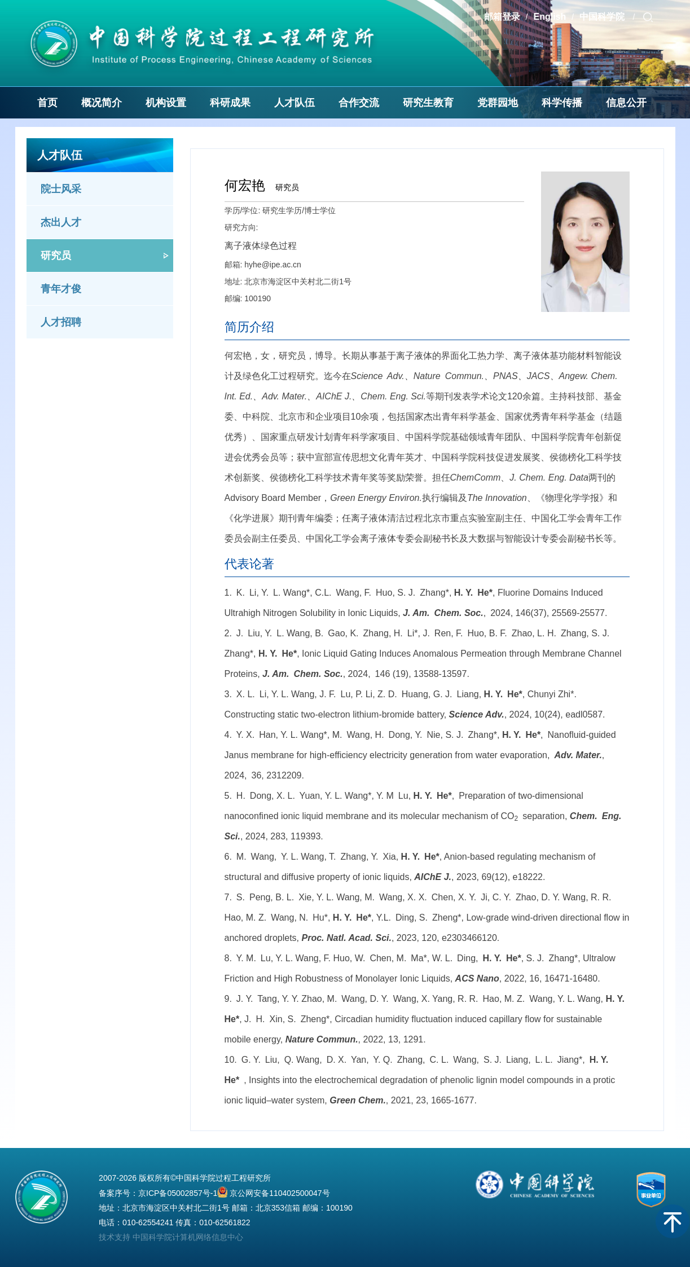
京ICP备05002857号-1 (177, 1193)
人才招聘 (61, 322)
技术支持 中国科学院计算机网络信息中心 (171, 1237)
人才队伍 (294, 102)
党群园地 (497, 102)
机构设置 (166, 102)
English (549, 16)
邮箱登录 (502, 16)
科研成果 (230, 102)
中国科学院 (603, 16)
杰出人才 (61, 222)
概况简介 (101, 102)
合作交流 (359, 102)
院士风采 (61, 189)
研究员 (56, 255)
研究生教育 (428, 102)
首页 (47, 102)
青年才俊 (61, 288)
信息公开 (626, 102)
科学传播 (562, 102)
